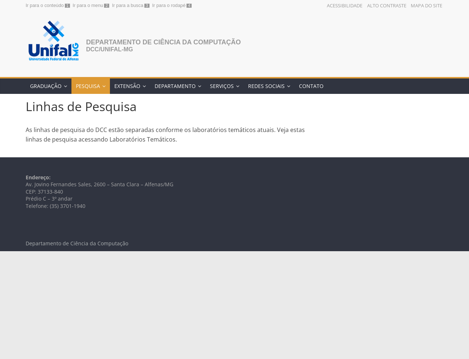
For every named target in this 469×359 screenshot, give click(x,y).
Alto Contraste (386, 5)
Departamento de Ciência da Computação (163, 42)
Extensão (127, 86)
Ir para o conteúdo (45, 5)
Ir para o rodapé (168, 5)
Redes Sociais (266, 86)
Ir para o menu (88, 5)
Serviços (222, 86)
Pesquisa (88, 86)
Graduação (46, 86)
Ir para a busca (127, 5)
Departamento (175, 86)
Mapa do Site (426, 5)
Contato (311, 86)
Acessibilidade (344, 5)
